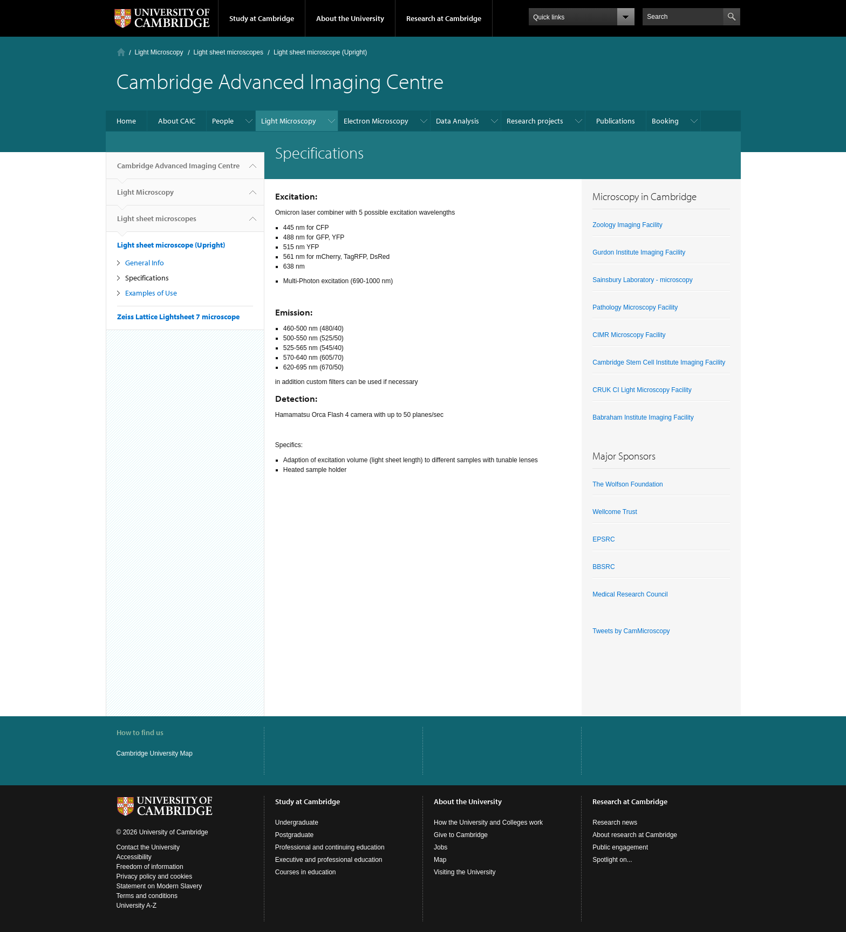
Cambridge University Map (155, 753)
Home (121, 52)
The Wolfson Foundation (627, 484)
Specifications (147, 278)
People (223, 121)
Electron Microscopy (376, 121)
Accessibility (134, 857)
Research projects (535, 121)
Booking (665, 121)
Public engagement (620, 847)
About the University (350, 18)
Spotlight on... (612, 860)
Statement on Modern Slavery (159, 886)
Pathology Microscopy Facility (635, 307)
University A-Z (137, 905)
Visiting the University (465, 872)
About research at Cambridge (634, 835)
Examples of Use (151, 293)
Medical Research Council (629, 594)
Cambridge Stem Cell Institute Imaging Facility (658, 362)
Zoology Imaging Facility (627, 225)
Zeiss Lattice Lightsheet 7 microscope (178, 316)
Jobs (440, 847)
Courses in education (305, 872)
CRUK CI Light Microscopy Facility (641, 390)
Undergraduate (296, 822)
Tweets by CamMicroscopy (631, 631)
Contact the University (148, 847)
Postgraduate (294, 835)
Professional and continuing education (330, 847)
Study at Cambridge (261, 18)
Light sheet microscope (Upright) (320, 52)
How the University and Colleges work (488, 822)
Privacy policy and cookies (155, 876)
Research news (614, 822)
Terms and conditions (147, 896)
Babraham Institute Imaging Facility (642, 417)
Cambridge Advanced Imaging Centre (178, 170)
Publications (615, 121)
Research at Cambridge (443, 18)
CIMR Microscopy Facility (628, 335)
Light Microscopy (159, 52)
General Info (144, 263)
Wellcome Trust (614, 512)
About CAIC (176, 121)
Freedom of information (150, 867)
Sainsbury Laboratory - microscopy (642, 280)
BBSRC (603, 567)
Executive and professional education (329, 860)
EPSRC (603, 539)
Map (440, 860)
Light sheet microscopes (228, 52)
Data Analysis (457, 121)
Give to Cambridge (461, 835)
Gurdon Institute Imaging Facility (638, 252)
